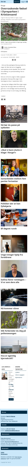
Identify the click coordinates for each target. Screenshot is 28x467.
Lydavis (17, 372)
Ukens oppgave (19, 375)
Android (11, 390)
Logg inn (23, 1)
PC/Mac (11, 384)
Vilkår (2, 452)
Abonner (16, 1)
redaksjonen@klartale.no (12, 430)
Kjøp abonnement (6, 438)
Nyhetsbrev (18, 377)
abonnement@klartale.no (12, 441)
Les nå (11, 399)
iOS (13, 386)
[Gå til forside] (3, 2)
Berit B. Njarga (10, 416)
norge (3, 96)
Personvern (4, 454)
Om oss (3, 418)
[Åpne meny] (27, 1)
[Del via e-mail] (15, 60)
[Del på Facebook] (13, 60)
